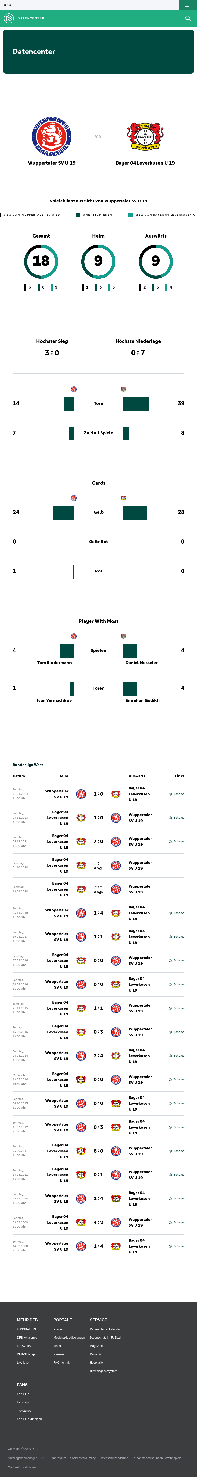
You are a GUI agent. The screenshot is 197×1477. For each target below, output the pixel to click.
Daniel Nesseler (141, 663)
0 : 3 (98, 1032)
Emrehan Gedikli (142, 700)
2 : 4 (98, 1055)
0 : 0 (98, 960)
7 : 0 (98, 841)
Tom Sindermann (54, 663)
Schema (176, 794)
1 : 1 (98, 936)
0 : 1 (98, 1174)
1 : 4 (98, 913)
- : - (98, 865)
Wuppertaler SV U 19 (56, 794)
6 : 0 (98, 1151)
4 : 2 (98, 1222)
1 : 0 (98, 794)
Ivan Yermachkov (54, 700)
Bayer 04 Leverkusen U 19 (139, 794)
